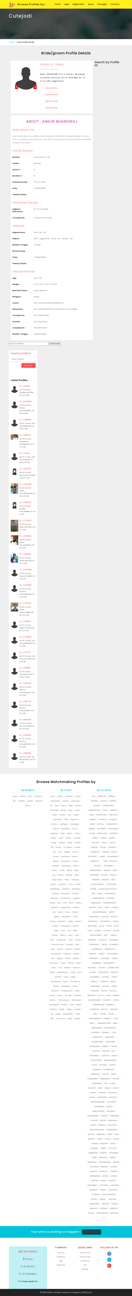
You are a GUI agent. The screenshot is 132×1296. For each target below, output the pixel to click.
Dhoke (78, 921)
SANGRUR (112, 847)
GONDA (98, 930)
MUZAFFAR (112, 1125)
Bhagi (63, 810)
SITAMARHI (113, 944)
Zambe (71, 963)
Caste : (16, 303)
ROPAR (114, 1046)
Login (66, 4)
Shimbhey (76, 889)
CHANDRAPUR (111, 1129)
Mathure (53, 1009)
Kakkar (55, 861)
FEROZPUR (113, 815)
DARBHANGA (105, 1079)
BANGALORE (102, 833)
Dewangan (74, 824)
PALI (105, 1083)
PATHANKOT (105, 921)
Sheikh (75, 926)
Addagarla (65, 986)
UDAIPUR (103, 1153)
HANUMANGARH (109, 903)
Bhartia (58, 977)
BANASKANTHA (98, 898)
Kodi (63, 930)
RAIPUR (103, 838)
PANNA (103, 1148)
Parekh (52, 972)
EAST (106, 935)
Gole (77, 935)
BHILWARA (114, 1213)
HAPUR (111, 912)
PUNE (100, 907)
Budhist (21, 801)
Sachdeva (65, 856)
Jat (51, 805)
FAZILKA (115, 907)
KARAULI (102, 1199)
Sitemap (85, 1269)
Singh (76, 815)
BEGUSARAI (92, 926)
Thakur (53, 838)
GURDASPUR (103, 972)
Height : (16, 284)
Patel (62, 833)
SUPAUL (116, 921)
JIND (93, 893)
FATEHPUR (95, 991)
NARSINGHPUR (108, 963)
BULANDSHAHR (97, 1041)
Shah (71, 940)
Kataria (52, 1000)
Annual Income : (20, 182)
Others (62, 815)
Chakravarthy (67, 991)
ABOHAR (114, 972)
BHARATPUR (97, 1037)
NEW (113, 879)
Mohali (103, 847)
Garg (70, 810)
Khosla (78, 940)
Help (61, 1261)
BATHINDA (102, 828)
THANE (94, 1157)
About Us (60, 1253)
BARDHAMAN (97, 1028)
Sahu (70, 935)
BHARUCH (103, 1171)
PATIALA (104, 875)
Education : (18, 309)
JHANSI (114, 977)
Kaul (79, 972)
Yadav (54, 870)
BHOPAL (114, 916)
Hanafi (60, 949)
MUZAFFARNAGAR (99, 912)
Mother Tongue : (21, 245)
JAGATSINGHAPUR (96, 1129)
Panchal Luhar (57, 944)
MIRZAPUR (91, 995)
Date (52, 940)
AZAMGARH (102, 1097)
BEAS (115, 870)
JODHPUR (96, 1051)
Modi (78, 1014)
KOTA (116, 926)
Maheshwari (63, 972)
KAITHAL (113, 991)
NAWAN (94, 1199)
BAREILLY (94, 981)
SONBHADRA (92, 1079)
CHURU (116, 1139)
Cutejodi (20, 16)
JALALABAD (105, 958)
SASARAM (96, 1069)
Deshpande (56, 954)
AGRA (100, 893)
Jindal (72, 972)
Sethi (61, 838)
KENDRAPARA (95, 1176)
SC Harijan (67, 847)
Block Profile (52, 107)
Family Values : (20, 194)
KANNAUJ (105, 1032)
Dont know (60, 1018)
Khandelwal (55, 981)
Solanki (77, 949)
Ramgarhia (55, 801)
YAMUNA (105, 852)
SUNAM (115, 958)
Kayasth (56, 866)
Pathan (55, 935)
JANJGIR (116, 1162)
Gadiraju (69, 944)
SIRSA (91, 815)
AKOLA (108, 1139)
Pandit (56, 986)
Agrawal (74, 819)
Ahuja (70, 842)
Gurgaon (113, 819)
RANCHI (104, 991)
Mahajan (64, 824)
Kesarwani (65, 893)
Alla (53, 958)
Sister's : (17, 169)
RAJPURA (91, 1088)
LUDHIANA (113, 833)
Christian (38, 796)
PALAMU (92, 972)
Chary (74, 986)
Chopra (64, 1004)
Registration (78, 4)
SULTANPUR (111, 1102)
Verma (56, 828)
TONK (115, 1018)
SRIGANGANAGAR (98, 1102)
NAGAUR (107, 870)
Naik (76, 875)
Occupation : (19, 218)
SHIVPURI (94, 1180)
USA (93, 796)
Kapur (63, 805)
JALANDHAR (94, 852)
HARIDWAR (94, 875)
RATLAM (105, 986)
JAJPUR (112, 1065)
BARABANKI (96, 963)
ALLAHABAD (94, 977)
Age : (15, 278)
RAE (113, 1051)
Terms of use (85, 1253)
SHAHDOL (107, 1000)
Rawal (52, 995)
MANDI (92, 824)
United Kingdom (97, 884)
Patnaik (68, 995)
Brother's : (18, 176)
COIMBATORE (113, 967)
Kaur (68, 912)
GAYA (90, 930)
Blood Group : (19, 251)
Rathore (76, 967)
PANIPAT (107, 1018)
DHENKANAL (94, 1055)
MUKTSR (92, 907)
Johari (62, 870)
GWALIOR (92, 954)
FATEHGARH (111, 884)
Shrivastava (66, 861)
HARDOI (114, 935)
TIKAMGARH (109, 1037)
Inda (72, 1004)
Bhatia (60, 875)
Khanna (76, 907)
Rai (54, 912)
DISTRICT (97, 866)
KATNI (101, 926)
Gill (52, 847)
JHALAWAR (95, 1032)
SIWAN (114, 986)
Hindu (15, 796)
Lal (52, 1014)
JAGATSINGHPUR (108, 1194)
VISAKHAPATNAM (104, 1023)
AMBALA (111, 796)
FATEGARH (104, 1185)
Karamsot (54, 963)
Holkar (56, 930)
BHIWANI (94, 801)
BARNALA (110, 1004)
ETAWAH (107, 930)
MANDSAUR (95, 1074)
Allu (52, 1018)
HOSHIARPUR (113, 828)
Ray (59, 903)
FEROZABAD (92, 1185)
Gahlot (53, 884)
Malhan (67, 967)
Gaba (54, 815)
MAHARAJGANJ (110, 1060)
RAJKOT (113, 875)
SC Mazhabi (65, 898)
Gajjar (73, 977)
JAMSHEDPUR (109, 949)
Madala (76, 958)
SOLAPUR (93, 1120)
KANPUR (113, 801)
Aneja (70, 1018)
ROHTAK (105, 916)
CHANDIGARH (108, 805)
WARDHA (102, 1125)
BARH (115, 1023)
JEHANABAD (99, 1106)
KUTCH (101, 995)
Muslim (23, 796)
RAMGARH (101, 1134)
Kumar (74, 828)
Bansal (56, 856)
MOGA (112, 842)
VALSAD (114, 1204)
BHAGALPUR (94, 916)
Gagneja (54, 833)
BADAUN (105, 879)
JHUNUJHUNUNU (98, 1111)
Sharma (54, 824)
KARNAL (95, 838)
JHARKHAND (95, 986)
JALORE (116, 1088)
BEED (117, 1134)
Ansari (67, 958)
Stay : (15, 188)
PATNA (109, 926)
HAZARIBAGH (97, 949)
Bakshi (77, 1018)
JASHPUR (105, 1051)
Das (54, 875)
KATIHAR (116, 1079)
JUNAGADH (112, 1190)
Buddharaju (55, 889)
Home (58, 4)
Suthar (68, 838)
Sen (69, 815)
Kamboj (55, 893)
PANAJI (103, 1180)
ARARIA (103, 1190)
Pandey (69, 875)
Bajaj (71, 805)
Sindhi (77, 842)
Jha (68, 930)
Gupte (60, 995)
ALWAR (92, 833)
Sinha (75, 861)
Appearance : (19, 232)
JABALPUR (94, 861)
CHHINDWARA (108, 1069)
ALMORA (112, 1180)
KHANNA (95, 1143)
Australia (95, 842)
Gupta (77, 810)
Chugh (54, 842)
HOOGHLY (113, 1097)
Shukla (75, 912)
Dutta (77, 796)
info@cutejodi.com (29, 1281)
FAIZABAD (94, 1148)
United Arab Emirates (108, 889)
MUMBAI (92, 828)
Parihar (78, 805)
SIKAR (100, 1088)
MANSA (93, 819)
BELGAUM (111, 1111)
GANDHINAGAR (102, 1213)
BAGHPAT (104, 1143)
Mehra (75, 856)
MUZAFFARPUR (95, 935)
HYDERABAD (114, 1116)
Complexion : (19, 328)
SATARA (114, 1166)
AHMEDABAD (96, 903)
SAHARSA (102, 1092)
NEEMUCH (94, 1208)
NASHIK (103, 1120)
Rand (67, 879)
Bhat (71, 903)
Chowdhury (75, 981)
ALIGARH (96, 805)
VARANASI (96, 879)
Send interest (51, 94)
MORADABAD (112, 954)
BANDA (93, 1092)
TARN (105, 861)
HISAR (113, 1074)
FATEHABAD (114, 1153)
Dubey (52, 903)
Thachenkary (63, 1000)
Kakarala (61, 921)
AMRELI (112, 1157)
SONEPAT (104, 981)
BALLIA (113, 981)
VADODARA (110, 1041)
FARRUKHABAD (95, 870)
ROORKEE (110, 898)
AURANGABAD (93, 1116)
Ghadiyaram (68, 1014)
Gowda (53, 921)
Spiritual (38, 801)
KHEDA (100, 1139)
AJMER (102, 856)
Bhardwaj (65, 828)
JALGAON (105, 1055)
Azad (75, 916)
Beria (79, 963)
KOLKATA (102, 940)
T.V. (103, 1217)
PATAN (91, 1213)
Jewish (30, 801)
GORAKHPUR (94, 944)
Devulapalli (54, 1004)
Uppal (65, 981)
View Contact (51, 88)
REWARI (104, 1116)
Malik (75, 930)
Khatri (59, 796)
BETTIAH (91, 1134)
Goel (57, 805)
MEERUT (105, 1046)
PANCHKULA (93, 921)
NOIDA (114, 852)
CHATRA (101, 967)
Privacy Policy (85, 1257)
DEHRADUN (92, 1162)
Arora (52, 796)
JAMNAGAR (92, 1153)
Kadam (55, 926)
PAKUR (110, 1134)
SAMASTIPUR (94, 1204)
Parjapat (76, 898)
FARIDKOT (114, 810)
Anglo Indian (57, 879)
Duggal (67, 852)
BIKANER (116, 995)
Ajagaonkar (65, 907)
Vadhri (70, 921)
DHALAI (114, 1055)
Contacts (114, 4)
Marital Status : (20, 290)
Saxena (65, 801)
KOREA (93, 1125)
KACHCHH (112, 1092)
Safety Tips (61, 1265)
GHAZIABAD (113, 940)
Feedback (61, 1257)
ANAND (111, 838)
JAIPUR (104, 944)
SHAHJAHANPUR (95, 1018)
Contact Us (85, 1261)
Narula (58, 847)
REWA (113, 1143)
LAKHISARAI (114, 1185)
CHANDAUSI (94, 1009)
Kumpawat (65, 926)
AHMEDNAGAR (98, 1004)
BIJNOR (105, 1176)
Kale (77, 944)
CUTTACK (112, 1148)
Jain (14, 801)
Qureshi (75, 893)
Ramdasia (57, 819)
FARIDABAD (93, 958)
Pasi (60, 967)
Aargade (54, 898)
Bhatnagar (66, 866)
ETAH (114, 1032)
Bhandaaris (76, 1000)
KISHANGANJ (95, 1046)
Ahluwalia (54, 810)
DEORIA (114, 1176)
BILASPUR (104, 1166)
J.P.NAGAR (95, 1194)
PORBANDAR (96, 1083)
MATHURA (92, 967)
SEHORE (116, 930)
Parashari (62, 884)
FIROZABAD (108, 866)
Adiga (69, 1009)
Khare (75, 866)
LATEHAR (105, 977)
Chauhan (69, 796)
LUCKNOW (102, 819)
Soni (65, 903)
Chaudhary (61, 940)
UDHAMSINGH (112, 856)
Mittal (69, 870)
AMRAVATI (103, 1157)
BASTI (95, 1014)
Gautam (54, 991)
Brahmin (65, 889)
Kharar (104, 842)
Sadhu (78, 903)
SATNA (116, 1000)
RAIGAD (106, 1074)
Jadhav (56, 916)
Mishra (63, 935)
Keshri (78, 1004)
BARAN (107, 1088)
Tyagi (66, 977)
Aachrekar (75, 801)
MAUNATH (94, 1190)
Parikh (61, 1009)
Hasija (57, 1014)
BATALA (101, 824)
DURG (107, 907)
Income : (17, 321)
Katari (77, 884)
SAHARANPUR (111, 824)
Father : (16, 163)
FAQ (85, 1265)
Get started (91, 1232)
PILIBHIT (102, 954)
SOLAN (111, 1014)
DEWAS (109, 1106)
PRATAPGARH (96, 1060)
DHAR (108, 995)
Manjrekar (66, 916)
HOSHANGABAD (94, 1000)
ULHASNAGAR (110, 893)
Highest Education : (18, 210)
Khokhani (67, 954)
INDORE (104, 1009)
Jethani (68, 949)
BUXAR (103, 1014)
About (91, 4)
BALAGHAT (93, 856)
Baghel (60, 958)
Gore (71, 884)
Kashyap (75, 879)
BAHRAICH (92, 940)
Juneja (77, 847)
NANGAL (94, 847)
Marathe (54, 907)
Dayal (63, 963)
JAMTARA (112, 1199)
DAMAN (93, 889)
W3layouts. (87, 1292)
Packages (102, 4)
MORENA (103, 1208)
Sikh (30, 796)
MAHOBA (105, 1204)
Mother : (17, 157)
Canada (103, 801)
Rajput (69, 833)
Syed (53, 949)
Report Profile (51, 101)
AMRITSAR (102, 796)
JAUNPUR (93, 1171)
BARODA (91, 1139)
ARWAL (92, 1097)
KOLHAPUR (94, 1166)
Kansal (75, 852)
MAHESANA (112, 1120)
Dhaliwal (77, 995)
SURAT (92, 1023)
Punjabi (77, 838)
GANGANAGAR (104, 1162)
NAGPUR (113, 861)
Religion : (17, 296)
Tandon (77, 1009)
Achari (60, 912)
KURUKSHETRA (94, 810)
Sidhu (76, 870)
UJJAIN (112, 1083)
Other (27, 805)
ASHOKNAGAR (109, 1028)
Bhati (77, 991)
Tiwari (53, 967)
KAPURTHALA (101, 815)
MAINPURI (113, 1208)
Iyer (60, 852)
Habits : (16, 238)
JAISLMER (113, 1009)
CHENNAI (113, 1171)
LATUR (94, 1065)
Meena (76, 954)
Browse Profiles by (26, 4)
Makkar (62, 842)
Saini (66, 819)
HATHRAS (103, 1065)
